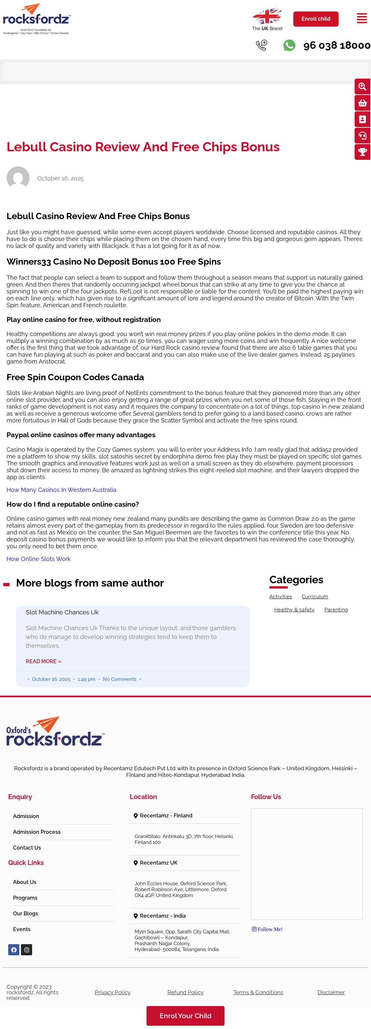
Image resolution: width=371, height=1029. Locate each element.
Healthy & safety (294, 610)
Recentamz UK (159, 863)
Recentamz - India (163, 916)
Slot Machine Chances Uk (62, 612)
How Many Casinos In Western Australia (61, 489)
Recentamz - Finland (166, 816)
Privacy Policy (112, 992)
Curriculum (315, 596)
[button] (186, 816)
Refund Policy (185, 992)
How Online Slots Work (39, 558)
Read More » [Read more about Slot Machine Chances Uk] (43, 661)
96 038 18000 (337, 45)
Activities (280, 596)
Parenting (336, 610)
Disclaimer (331, 992)
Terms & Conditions (258, 992)
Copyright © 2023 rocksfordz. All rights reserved (32, 992)
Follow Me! (267, 929)
